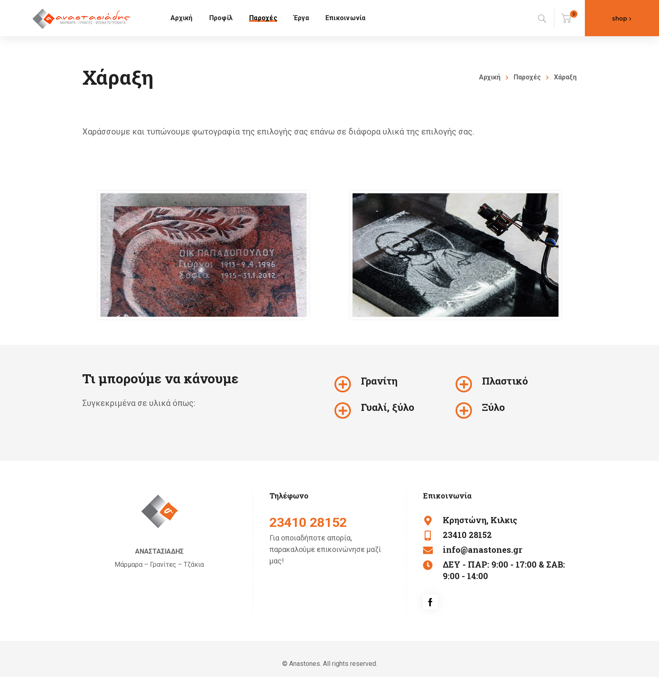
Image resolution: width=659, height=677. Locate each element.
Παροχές (527, 77)
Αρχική (489, 77)
